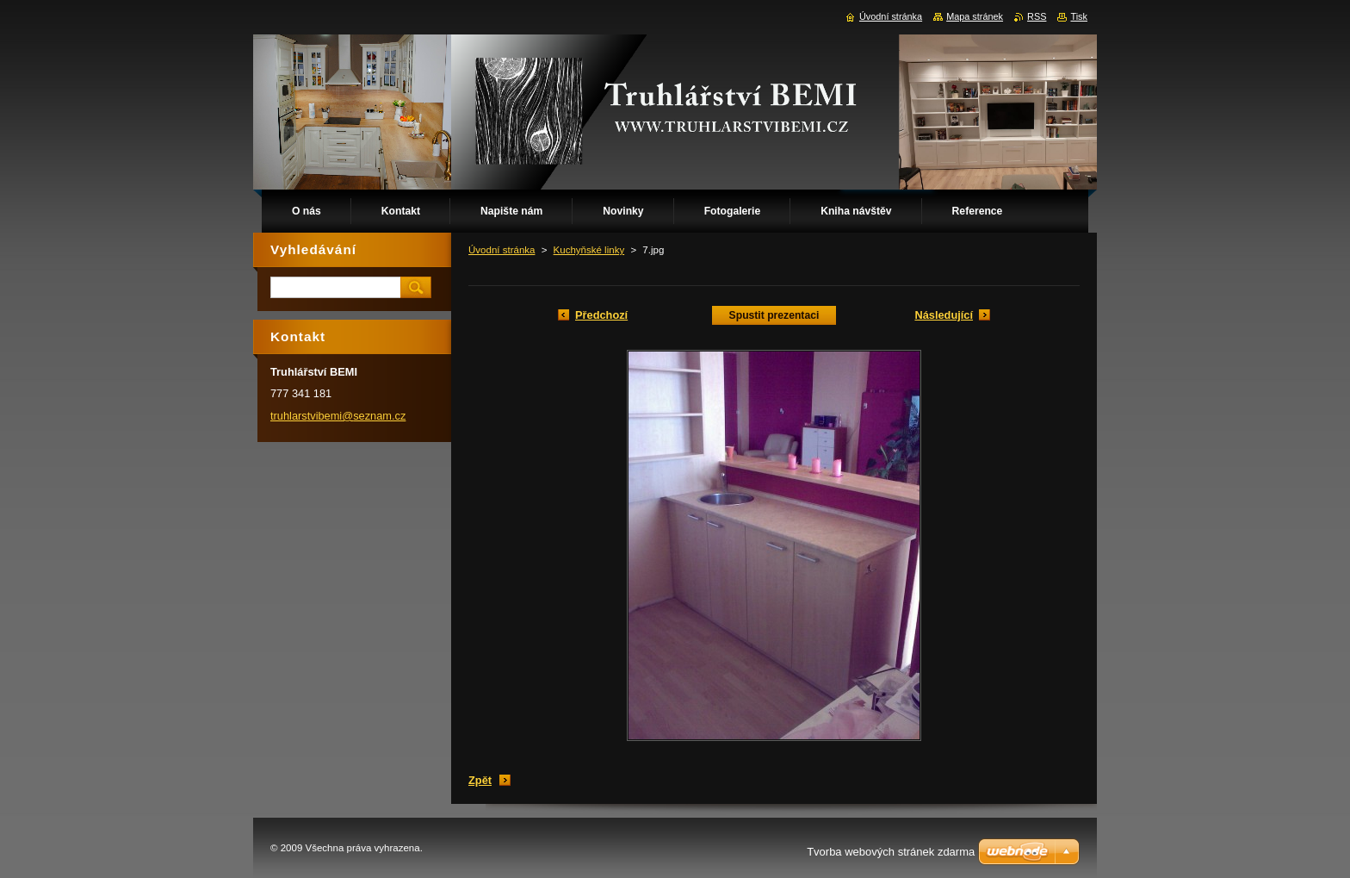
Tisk (1078, 16)
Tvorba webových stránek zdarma (891, 851)
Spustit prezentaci (774, 315)
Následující (943, 314)
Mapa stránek (974, 16)
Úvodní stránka (501, 250)
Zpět (480, 780)
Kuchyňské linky (589, 250)
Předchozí (601, 314)
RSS (1036, 16)
